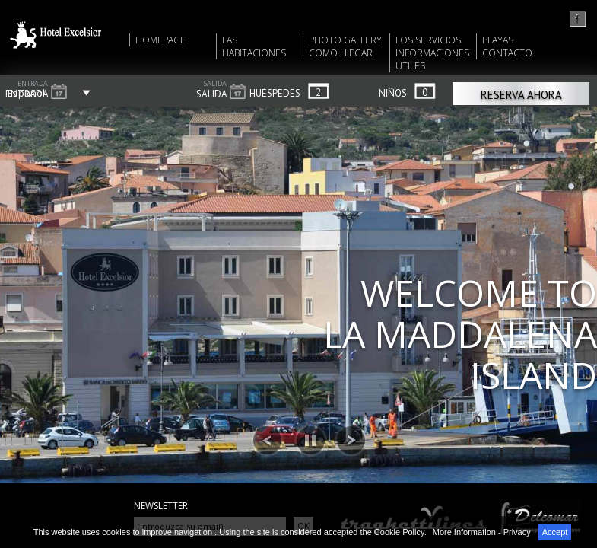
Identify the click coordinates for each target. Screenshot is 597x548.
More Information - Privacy (482, 532)
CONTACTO (507, 52)
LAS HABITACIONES (254, 46)
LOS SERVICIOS (428, 39)
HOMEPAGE (160, 39)
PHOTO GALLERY (345, 39)
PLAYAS (497, 39)
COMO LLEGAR (341, 52)
